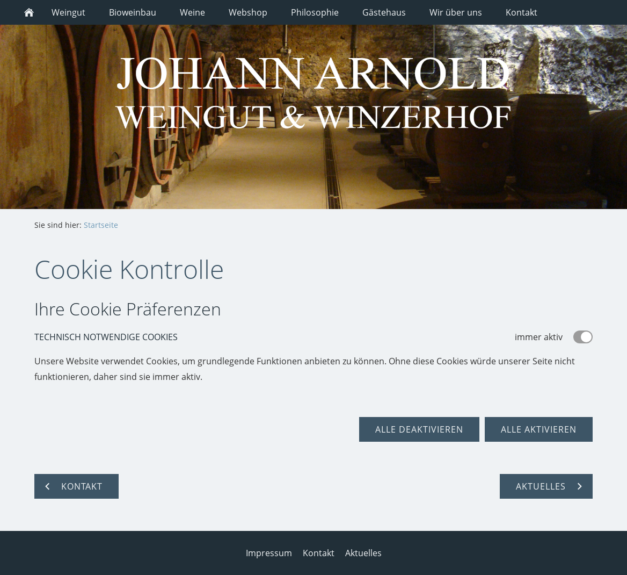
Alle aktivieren (539, 429)
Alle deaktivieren (419, 429)
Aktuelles (363, 553)
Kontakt (318, 553)
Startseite (101, 225)
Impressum (269, 553)
